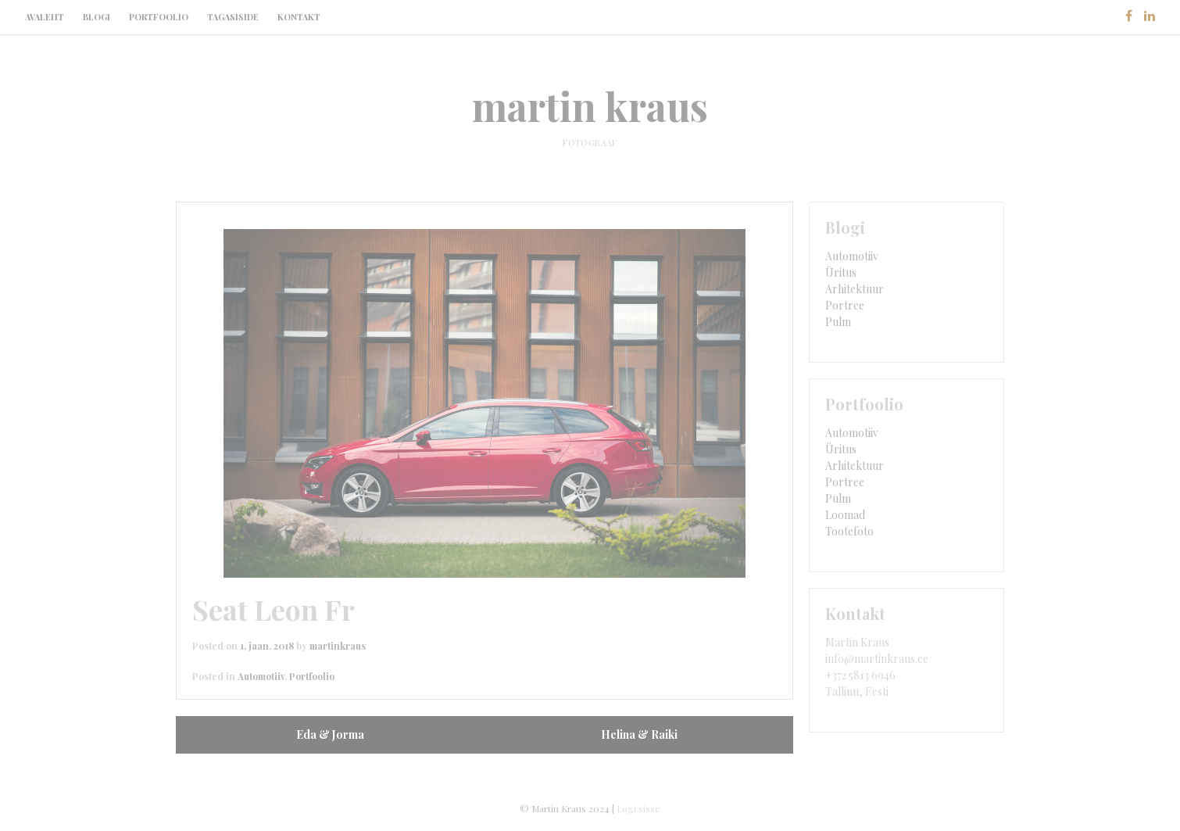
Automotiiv (261, 676)
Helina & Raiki (639, 734)
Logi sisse (638, 808)
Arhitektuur (854, 288)
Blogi (96, 17)
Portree (844, 305)
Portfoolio (158, 17)
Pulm (838, 321)
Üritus (840, 272)
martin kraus (590, 106)
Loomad (845, 514)
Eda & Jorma (330, 734)
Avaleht (44, 17)
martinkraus (337, 645)
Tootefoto (849, 531)
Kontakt (298, 17)
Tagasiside (233, 17)
